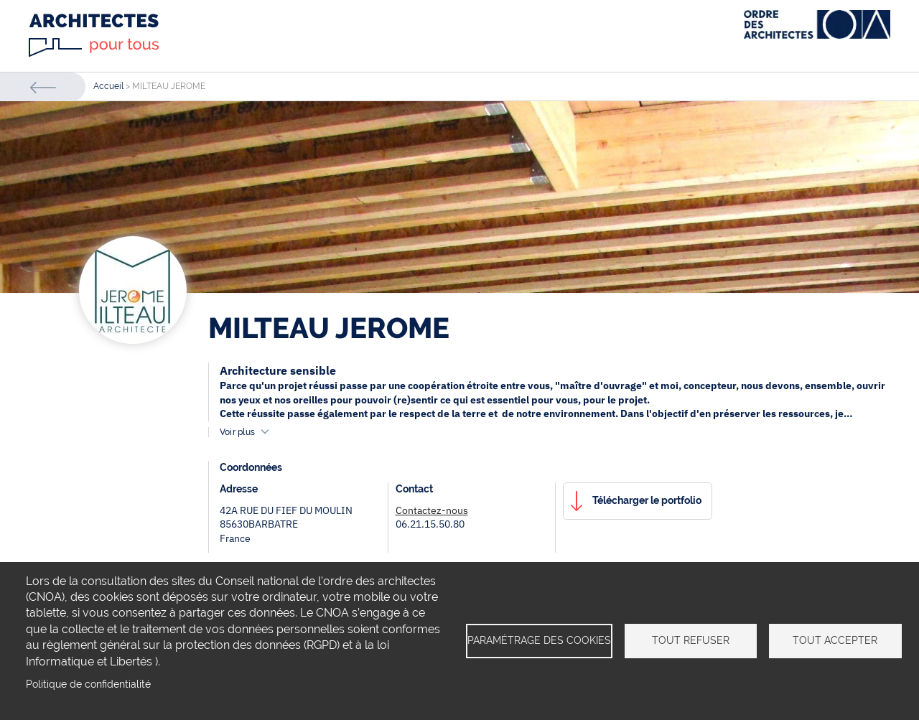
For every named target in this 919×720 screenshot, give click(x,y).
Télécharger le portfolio (646, 500)
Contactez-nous (432, 510)
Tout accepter (835, 640)
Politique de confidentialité (88, 684)
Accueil (108, 86)
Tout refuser (690, 640)
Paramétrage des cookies (539, 640)
